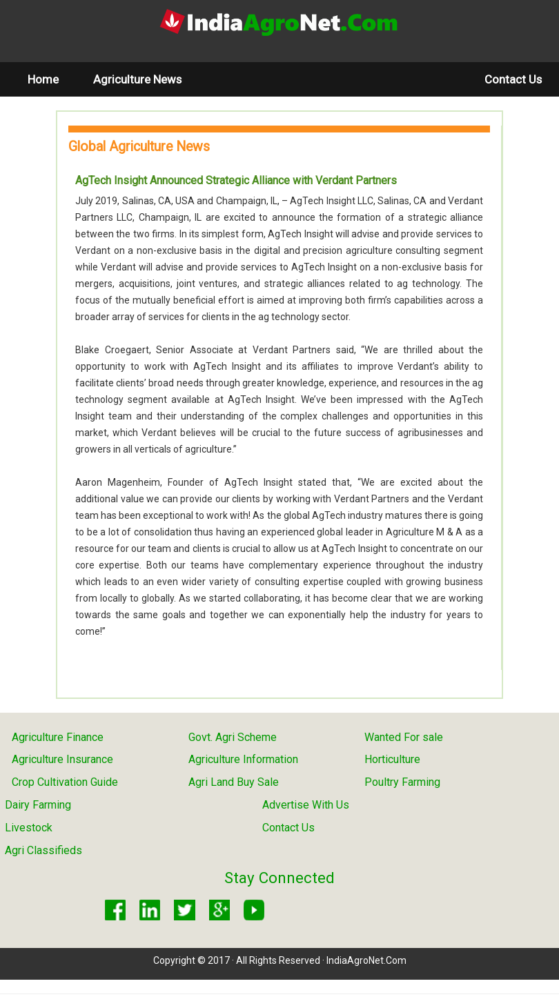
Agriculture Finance (58, 737)
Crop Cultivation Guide (65, 782)
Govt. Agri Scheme (232, 737)
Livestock (28, 827)
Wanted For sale (403, 737)
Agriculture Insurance (62, 759)
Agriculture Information (243, 759)
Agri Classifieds (43, 850)
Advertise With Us (305, 804)
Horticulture (392, 759)
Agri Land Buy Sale (233, 782)
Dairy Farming (38, 804)
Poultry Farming (402, 782)
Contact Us (513, 79)
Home (52, 79)
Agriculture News (137, 79)
